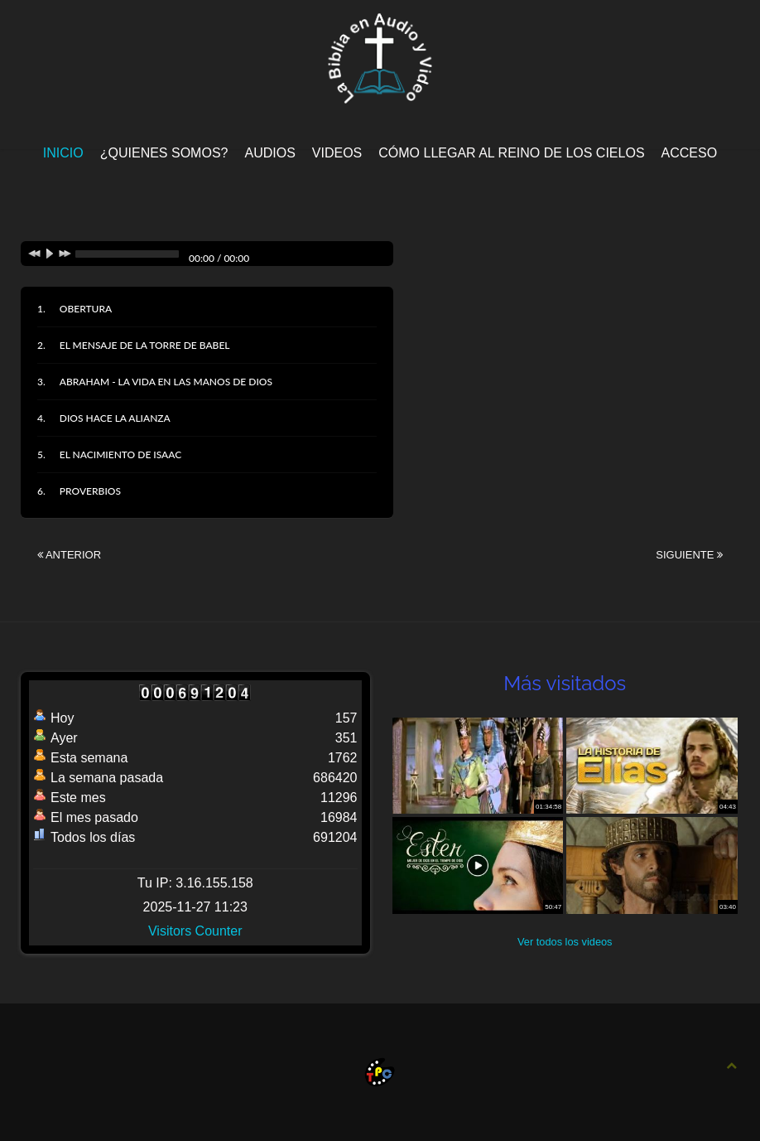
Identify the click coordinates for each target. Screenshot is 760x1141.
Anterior (69, 555)
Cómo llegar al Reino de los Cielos (511, 153)
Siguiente (689, 555)
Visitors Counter (195, 931)
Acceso (689, 153)
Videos (337, 153)
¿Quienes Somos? (164, 153)
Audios (269, 153)
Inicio (63, 153)
